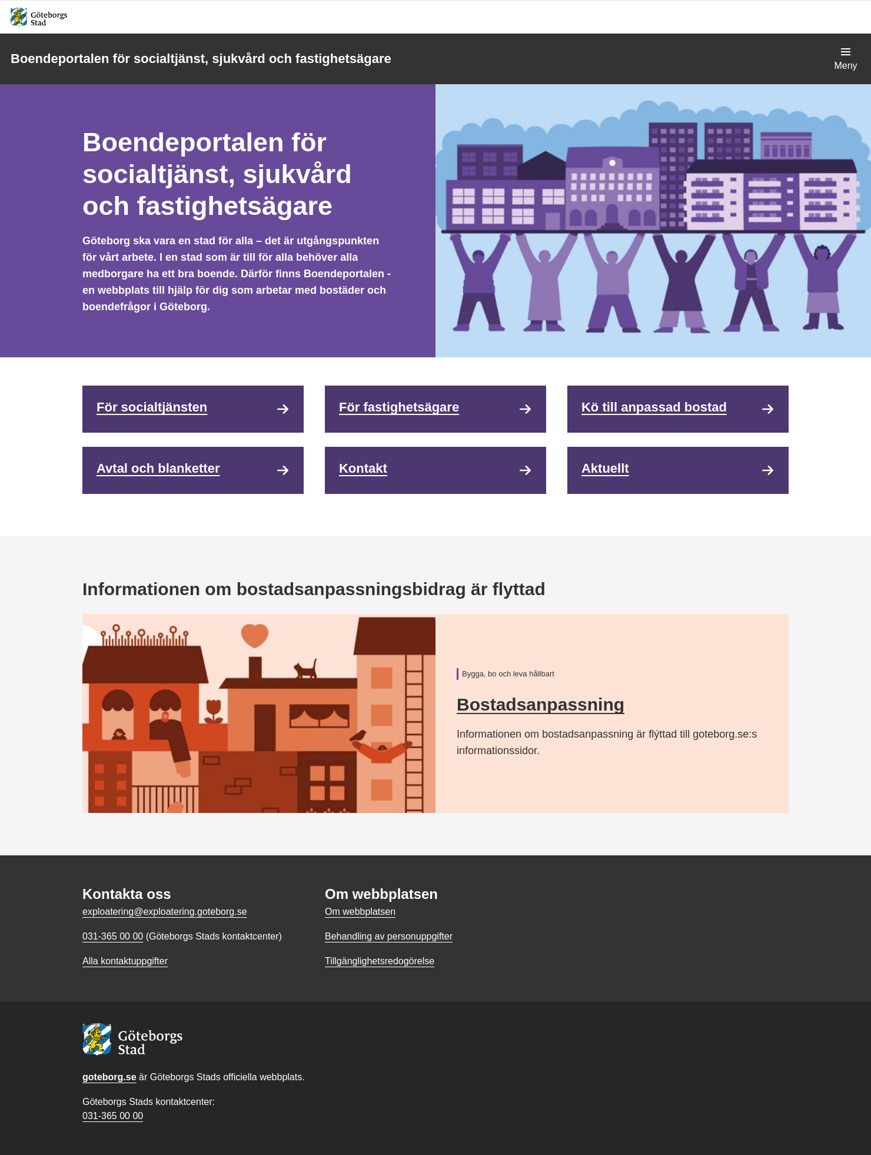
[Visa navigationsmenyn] (845, 59)
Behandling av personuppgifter (389, 936)
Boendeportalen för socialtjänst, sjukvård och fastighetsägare (201, 58)
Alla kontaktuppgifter (125, 961)
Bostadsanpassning (540, 704)
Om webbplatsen (360, 912)
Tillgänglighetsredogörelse (379, 961)
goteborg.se (109, 1077)
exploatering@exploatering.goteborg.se (164, 912)
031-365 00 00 (112, 1116)
